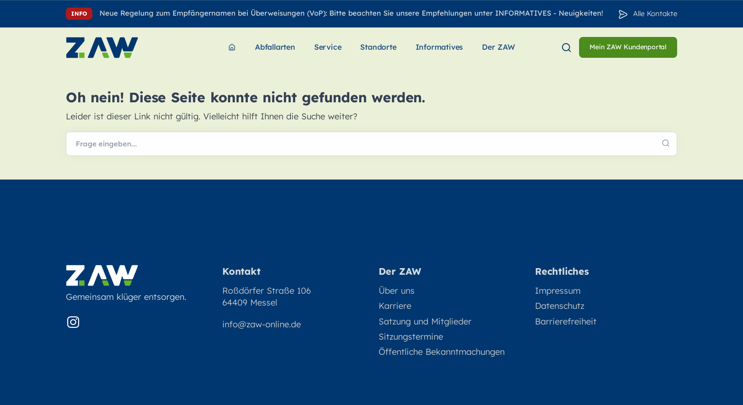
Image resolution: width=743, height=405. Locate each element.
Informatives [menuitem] (439, 47)
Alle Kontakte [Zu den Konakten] (655, 13)
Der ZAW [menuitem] (498, 47)
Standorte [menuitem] (378, 47)
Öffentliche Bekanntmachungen (442, 351)
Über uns (397, 290)
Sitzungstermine (411, 336)
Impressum (557, 290)
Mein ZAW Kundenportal (628, 47)
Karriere (395, 305)
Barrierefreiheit (566, 321)
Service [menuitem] (328, 47)
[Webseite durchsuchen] (371, 144)
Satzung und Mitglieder (425, 321)
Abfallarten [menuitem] (275, 47)
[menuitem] (231, 47)
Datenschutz (559, 305)
